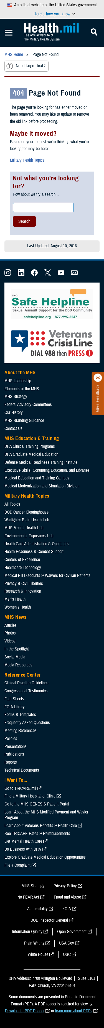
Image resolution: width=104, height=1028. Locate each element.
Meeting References (20, 730)
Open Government (72, 931)
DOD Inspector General (49, 920)
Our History (13, 412)
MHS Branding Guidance (24, 420)
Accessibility (37, 909)
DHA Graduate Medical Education (31, 454)
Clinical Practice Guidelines (26, 683)
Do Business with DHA (22, 849)
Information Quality (27, 931)
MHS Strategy (15, 396)
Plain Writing (34, 943)
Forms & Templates (20, 714)
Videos (10, 641)
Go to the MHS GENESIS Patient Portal (36, 804)
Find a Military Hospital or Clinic (29, 796)
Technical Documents (21, 770)
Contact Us (13, 428)
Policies (10, 738)
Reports (10, 762)
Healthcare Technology (22, 567)
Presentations (15, 746)
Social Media (14, 657)
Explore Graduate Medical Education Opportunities (45, 857)
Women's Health (17, 607)
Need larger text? (25, 66)
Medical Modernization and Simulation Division (41, 486)
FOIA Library (14, 707)
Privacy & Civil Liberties (23, 583)
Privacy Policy (65, 886)
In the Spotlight (16, 649)
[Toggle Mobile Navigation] (8, 32)
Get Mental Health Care (23, 841)
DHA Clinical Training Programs (29, 446)
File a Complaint (17, 865)
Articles (10, 625)
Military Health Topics (27, 160)
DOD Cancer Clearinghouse (26, 512)
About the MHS (20, 373)
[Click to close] (98, 378)
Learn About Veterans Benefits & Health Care (40, 825)
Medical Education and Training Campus (36, 478)
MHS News (15, 617)
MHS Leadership (17, 381)
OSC (67, 954)
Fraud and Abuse (67, 897)
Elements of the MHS (21, 389)
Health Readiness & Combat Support (34, 551)
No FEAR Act (28, 897)
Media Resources (18, 665)
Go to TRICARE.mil (20, 788)
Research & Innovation (22, 591)
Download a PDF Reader (24, 1011)
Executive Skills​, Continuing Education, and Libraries (47, 470)
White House (38, 954)
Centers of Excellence (22, 559)
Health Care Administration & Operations (36, 544)
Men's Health (15, 599)
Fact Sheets (14, 699)
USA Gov (66, 943)
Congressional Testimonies (26, 691)
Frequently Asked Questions (27, 722)
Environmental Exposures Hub (28, 536)
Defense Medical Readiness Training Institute (40, 462)
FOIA (66, 909)
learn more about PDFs (73, 1011)
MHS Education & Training (31, 438)
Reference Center (22, 675)
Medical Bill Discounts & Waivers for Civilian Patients (47, 575)
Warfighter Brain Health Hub (26, 520)
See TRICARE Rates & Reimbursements (37, 833)
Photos (10, 633)
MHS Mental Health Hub (23, 528)
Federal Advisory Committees (28, 404)
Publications (14, 754)
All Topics (12, 504)
